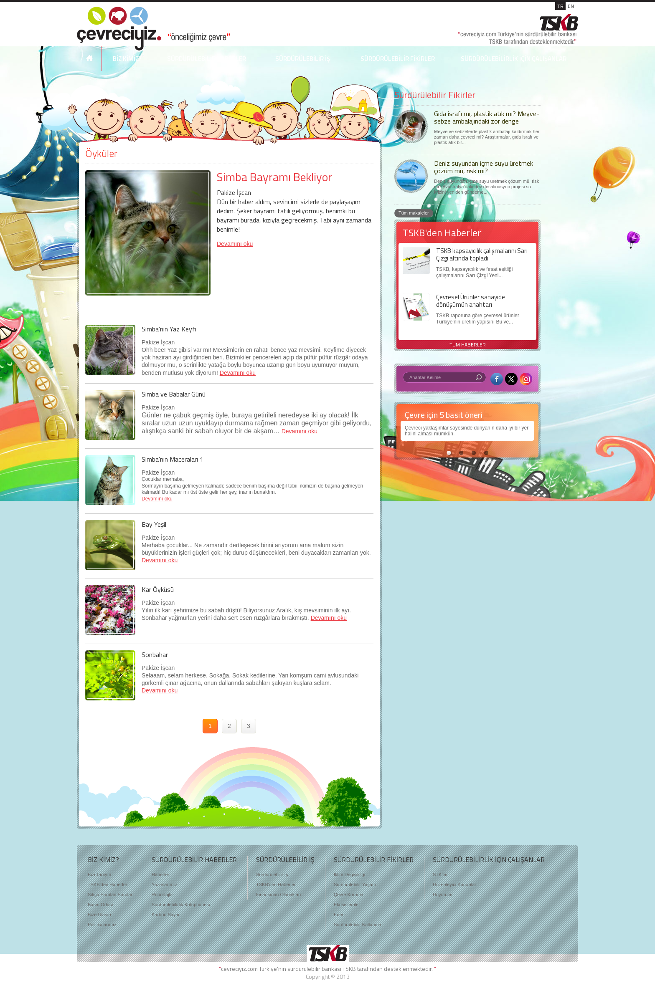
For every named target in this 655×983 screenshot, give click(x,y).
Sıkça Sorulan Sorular (110, 894)
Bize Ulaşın (99, 914)
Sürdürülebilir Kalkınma (357, 924)
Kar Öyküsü (158, 589)
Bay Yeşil (154, 524)
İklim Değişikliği (349, 874)
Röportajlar (163, 894)
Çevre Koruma (348, 894)
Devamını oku (235, 243)
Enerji (339, 914)
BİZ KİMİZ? (127, 58)
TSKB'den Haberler (107, 884)
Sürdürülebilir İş (272, 874)
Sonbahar (155, 654)
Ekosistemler (347, 904)
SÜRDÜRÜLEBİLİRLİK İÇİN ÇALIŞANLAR (513, 58)
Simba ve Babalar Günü (174, 394)
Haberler (160, 874)
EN (571, 6)
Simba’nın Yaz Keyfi (169, 329)
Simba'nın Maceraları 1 (172, 459)
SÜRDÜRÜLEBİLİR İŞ (302, 58)
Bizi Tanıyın (99, 874)
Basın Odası (100, 904)
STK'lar (440, 874)
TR (560, 6)
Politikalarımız (102, 924)
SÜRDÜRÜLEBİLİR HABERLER (206, 58)
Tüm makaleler (414, 212)
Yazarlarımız (164, 884)
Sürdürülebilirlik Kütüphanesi (181, 904)
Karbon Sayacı (167, 914)
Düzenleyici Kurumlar (454, 884)
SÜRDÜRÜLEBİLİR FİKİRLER (398, 58)
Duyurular (443, 894)
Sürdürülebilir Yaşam (355, 884)
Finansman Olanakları (278, 894)
